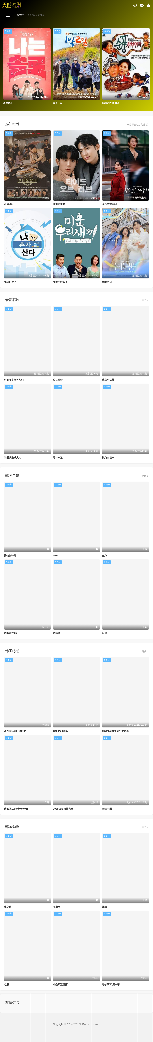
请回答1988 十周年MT (16, 808)
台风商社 (9, 204)
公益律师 (58, 379)
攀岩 (104, 906)
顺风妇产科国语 (110, 103)
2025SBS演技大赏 (63, 808)
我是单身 (8, 103)
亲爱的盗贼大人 (12, 457)
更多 (145, 300)
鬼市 (104, 555)
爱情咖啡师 (10, 555)
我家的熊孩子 (60, 282)
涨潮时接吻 (59, 204)
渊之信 (7, 906)
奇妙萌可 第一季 (111, 984)
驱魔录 (56, 906)
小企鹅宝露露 (60, 984)
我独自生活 (10, 282)
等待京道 (58, 457)
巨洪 (104, 633)
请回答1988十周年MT (16, 731)
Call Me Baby (60, 731)
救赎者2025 (10, 633)
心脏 (6, 984)
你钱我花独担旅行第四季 (115, 731)
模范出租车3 (109, 457)
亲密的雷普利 (109, 204)
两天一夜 (57, 103)
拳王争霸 (107, 808)
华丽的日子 (108, 282)
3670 (55, 555)
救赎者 (56, 633)
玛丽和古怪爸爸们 (14, 379)
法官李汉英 (108, 379)
